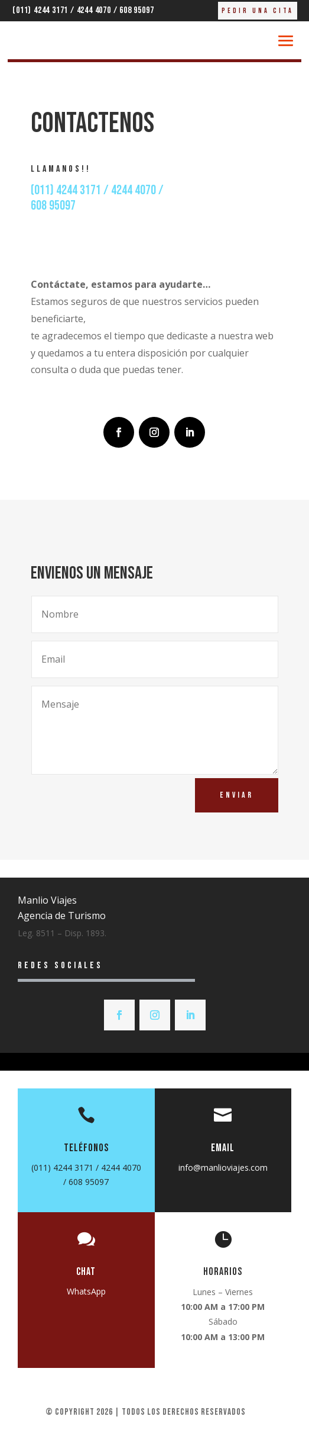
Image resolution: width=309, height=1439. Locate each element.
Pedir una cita (258, 11)
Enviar (236, 795)
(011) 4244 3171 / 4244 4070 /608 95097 (97, 198)
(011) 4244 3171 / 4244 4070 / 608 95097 (83, 10)
